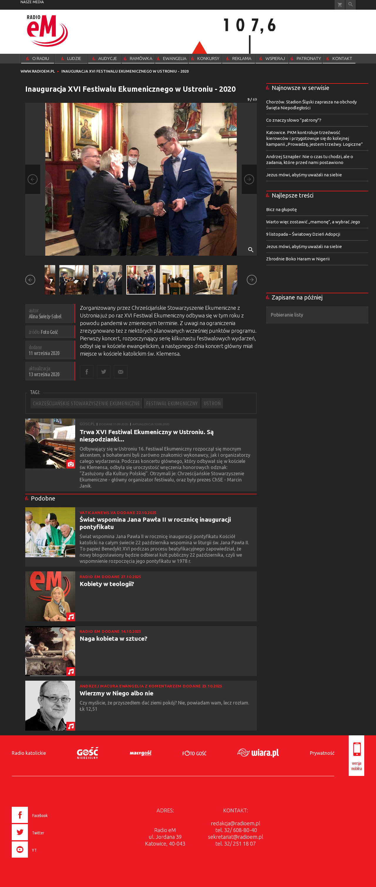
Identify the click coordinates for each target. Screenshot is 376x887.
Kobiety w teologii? (107, 583)
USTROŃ (212, 403)
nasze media (32, 2)
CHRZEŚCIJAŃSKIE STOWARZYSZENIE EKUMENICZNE (86, 403)
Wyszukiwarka (350, 5)
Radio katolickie (29, 753)
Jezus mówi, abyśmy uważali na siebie (304, 174)
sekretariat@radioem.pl (235, 837)
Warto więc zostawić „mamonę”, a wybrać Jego (313, 221)
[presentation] (42, 858)
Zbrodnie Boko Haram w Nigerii (298, 258)
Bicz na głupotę (281, 209)
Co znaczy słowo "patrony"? (293, 120)
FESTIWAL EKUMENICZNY (172, 403)
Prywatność (322, 753)
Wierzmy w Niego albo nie (116, 693)
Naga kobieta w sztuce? (113, 638)
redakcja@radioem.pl (235, 823)
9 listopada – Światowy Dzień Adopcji (303, 234)
